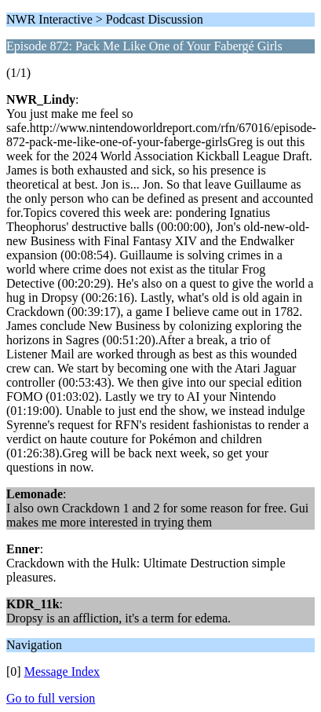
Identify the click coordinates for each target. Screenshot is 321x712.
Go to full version (50, 698)
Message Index (62, 671)
